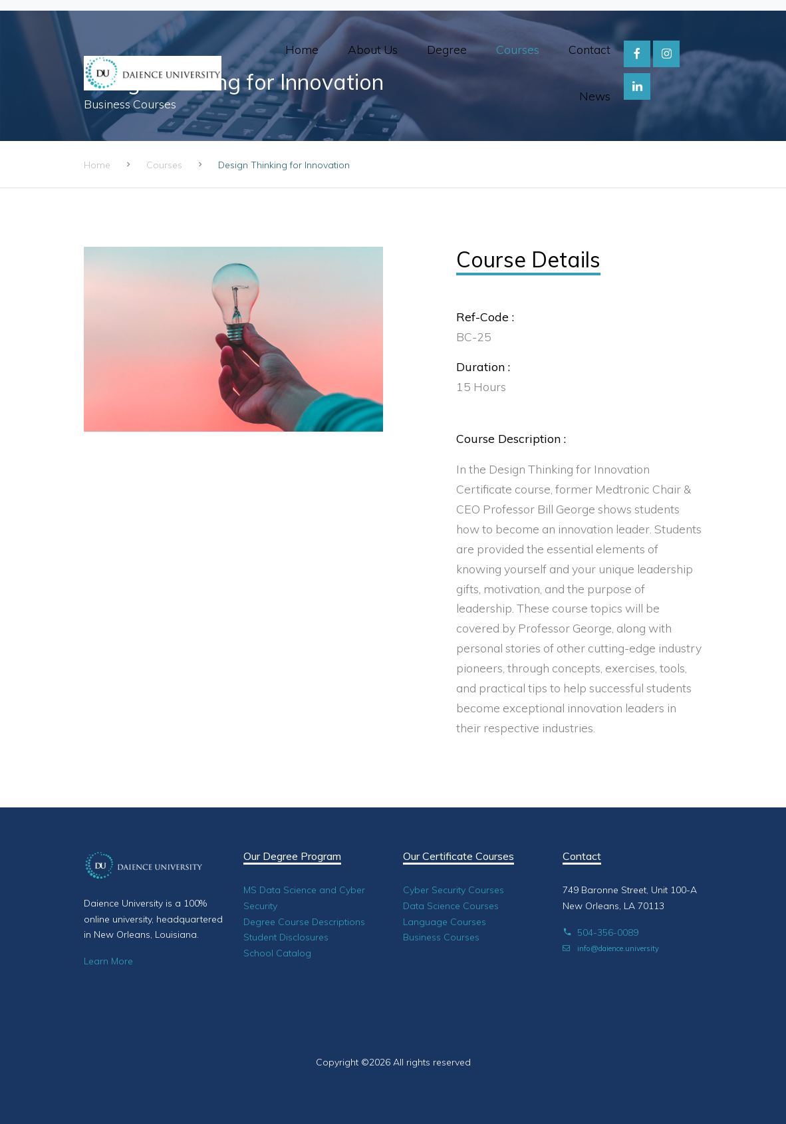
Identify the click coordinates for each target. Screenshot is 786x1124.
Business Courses (441, 937)
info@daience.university (611, 948)
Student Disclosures (285, 937)
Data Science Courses (451, 906)
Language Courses (444, 922)
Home (302, 49)
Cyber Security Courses (453, 890)
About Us (373, 49)
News (594, 95)
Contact (589, 49)
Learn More (108, 961)
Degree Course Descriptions (304, 922)
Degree (447, 49)
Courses (517, 49)
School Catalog (277, 953)
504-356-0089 (600, 932)
